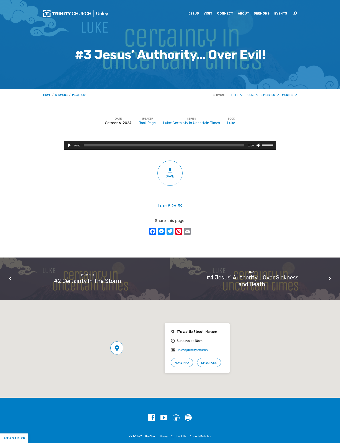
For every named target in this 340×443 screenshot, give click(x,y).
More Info (182, 362)
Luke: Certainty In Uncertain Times (191, 123)
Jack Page (147, 123)
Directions (209, 362)
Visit (208, 13)
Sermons (262, 13)
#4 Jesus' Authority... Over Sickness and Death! (252, 280)
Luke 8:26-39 (170, 205)
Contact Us (178, 436)
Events (280, 13)
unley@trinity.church (192, 350)
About (243, 13)
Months (289, 95)
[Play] (69, 145)
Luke (231, 123)
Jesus (193, 13)
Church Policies (200, 436)
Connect (225, 13)
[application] (170, 145)
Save (170, 173)
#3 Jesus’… (79, 95)
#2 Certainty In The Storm (87, 281)
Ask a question (14, 438)
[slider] (164, 145)
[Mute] (258, 145)
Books (252, 95)
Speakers (270, 95)
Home (47, 95)
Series (236, 95)
